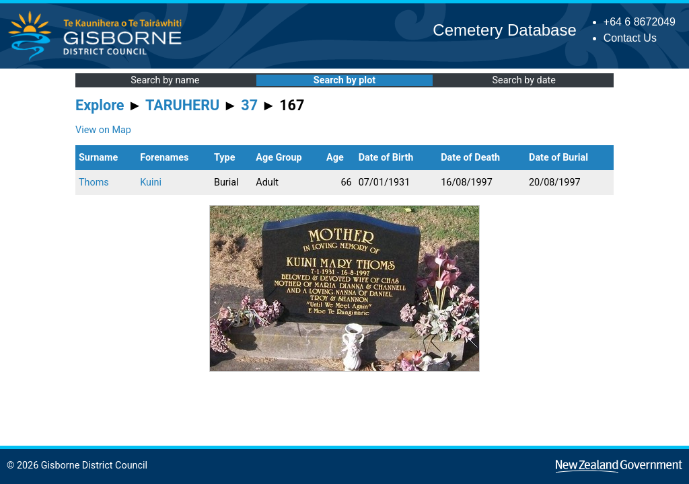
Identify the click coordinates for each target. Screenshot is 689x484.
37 (249, 105)
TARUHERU (182, 105)
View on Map (103, 130)
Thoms (94, 182)
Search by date (523, 80)
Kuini (150, 182)
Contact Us (630, 38)
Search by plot (344, 80)
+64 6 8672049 (640, 22)
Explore (99, 105)
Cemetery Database (504, 30)
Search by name (165, 80)
